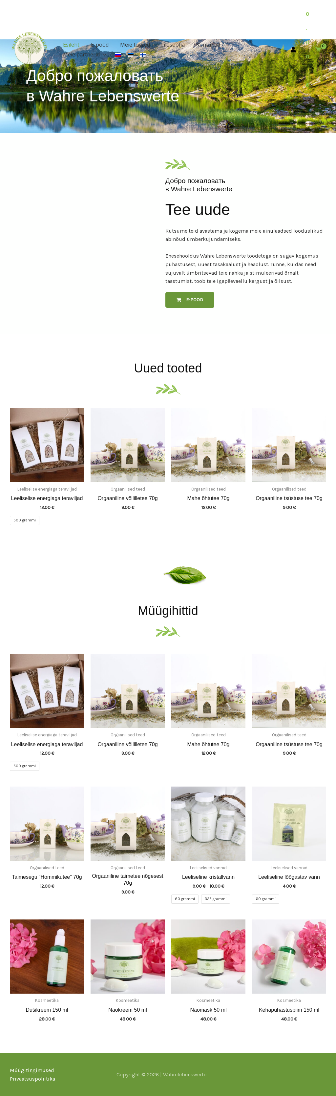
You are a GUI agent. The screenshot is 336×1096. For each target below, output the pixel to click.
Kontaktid (204, 44)
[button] (266, 44)
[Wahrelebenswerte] (29, 48)
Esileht (71, 44)
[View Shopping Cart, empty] (314, 49)
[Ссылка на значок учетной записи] (293, 50)
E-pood (98, 44)
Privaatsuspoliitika (32, 1079)
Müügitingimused (32, 1070)
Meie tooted (133, 44)
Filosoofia (170, 44)
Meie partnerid (248, 44)
